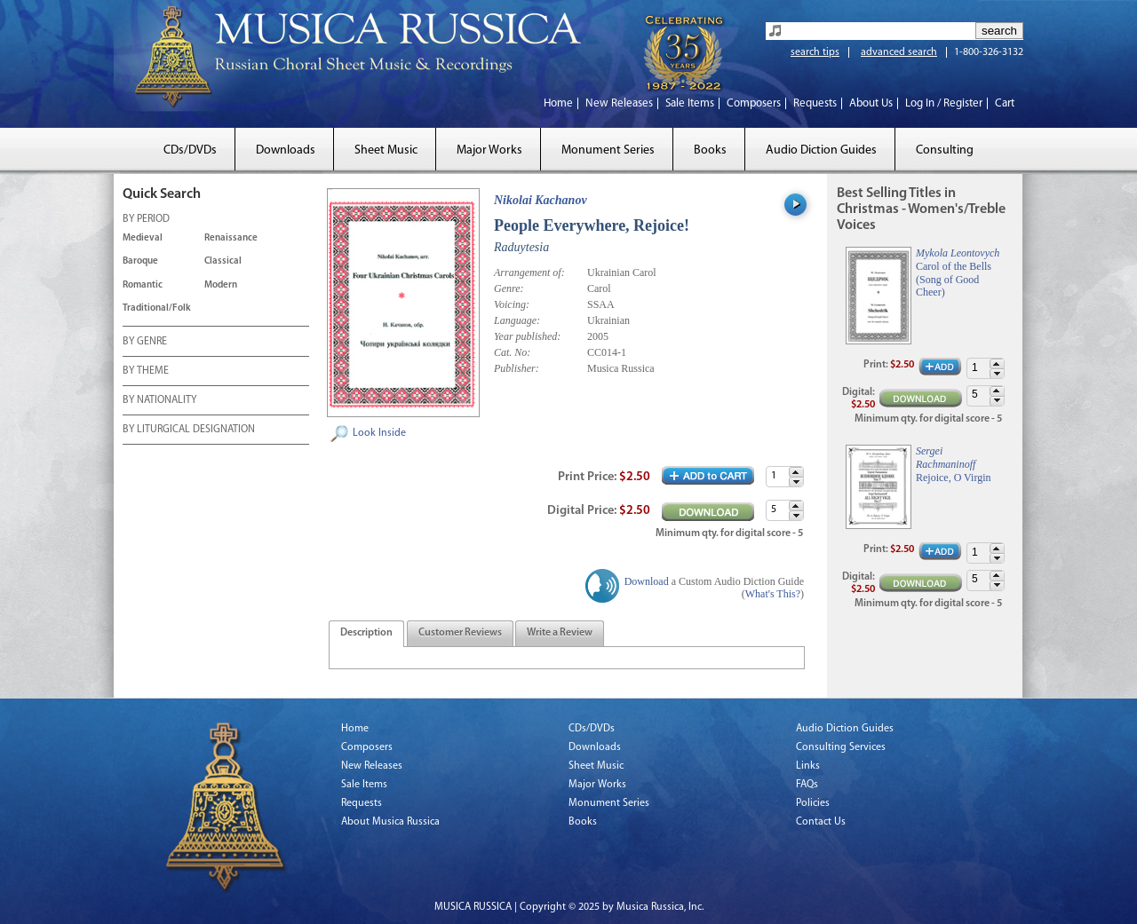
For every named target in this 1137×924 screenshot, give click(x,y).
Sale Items (689, 103)
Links (808, 766)
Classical (223, 261)
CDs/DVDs (190, 150)
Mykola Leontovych (957, 253)
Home (558, 103)
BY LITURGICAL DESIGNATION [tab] (189, 430)
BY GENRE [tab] (145, 343)
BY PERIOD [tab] (146, 220)
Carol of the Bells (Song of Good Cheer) (953, 279)
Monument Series (608, 150)
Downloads (285, 150)
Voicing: (511, 304)
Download (646, 581)
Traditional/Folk (157, 308)
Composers (754, 103)
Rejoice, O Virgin (953, 477)
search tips (815, 52)
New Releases (619, 103)
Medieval (143, 238)
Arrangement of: (529, 272)
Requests (815, 103)
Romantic (143, 285)
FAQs (807, 784)
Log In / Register (943, 103)
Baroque (140, 261)
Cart (1004, 103)
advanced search (899, 52)
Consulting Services (841, 747)
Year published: (527, 336)
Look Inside (379, 433)
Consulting (945, 150)
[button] (796, 472)
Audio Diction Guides (821, 150)
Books (710, 150)
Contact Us (821, 822)
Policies (813, 803)
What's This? (772, 594)
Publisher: (516, 368)
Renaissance (231, 238)
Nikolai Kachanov (540, 200)
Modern (220, 285)
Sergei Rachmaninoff (945, 457)
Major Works (489, 150)
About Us (871, 103)
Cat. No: (512, 352)
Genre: (509, 288)
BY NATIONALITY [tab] (159, 401)
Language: (517, 320)
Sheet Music (385, 150)
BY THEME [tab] (146, 372)
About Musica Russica (390, 822)
